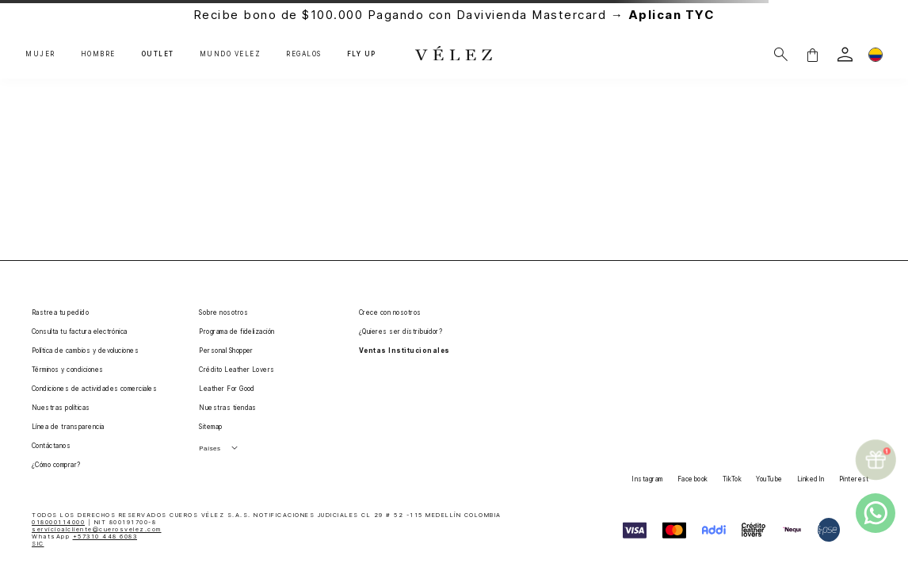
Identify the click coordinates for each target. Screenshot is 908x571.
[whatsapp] (875, 513)
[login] (845, 54)
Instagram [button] (646, 479)
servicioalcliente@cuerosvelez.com (97, 529)
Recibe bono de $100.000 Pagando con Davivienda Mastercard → (454, 14)
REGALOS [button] (304, 54)
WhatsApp (84, 536)
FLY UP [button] (361, 54)
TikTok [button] (732, 479)
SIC (38, 543)
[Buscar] (781, 54)
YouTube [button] (769, 479)
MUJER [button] (40, 54)
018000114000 (58, 522)
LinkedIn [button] (811, 479)
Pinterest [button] (854, 479)
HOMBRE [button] (98, 54)
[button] (812, 54)
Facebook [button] (692, 479)
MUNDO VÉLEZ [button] (230, 54)
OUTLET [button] (157, 54)
